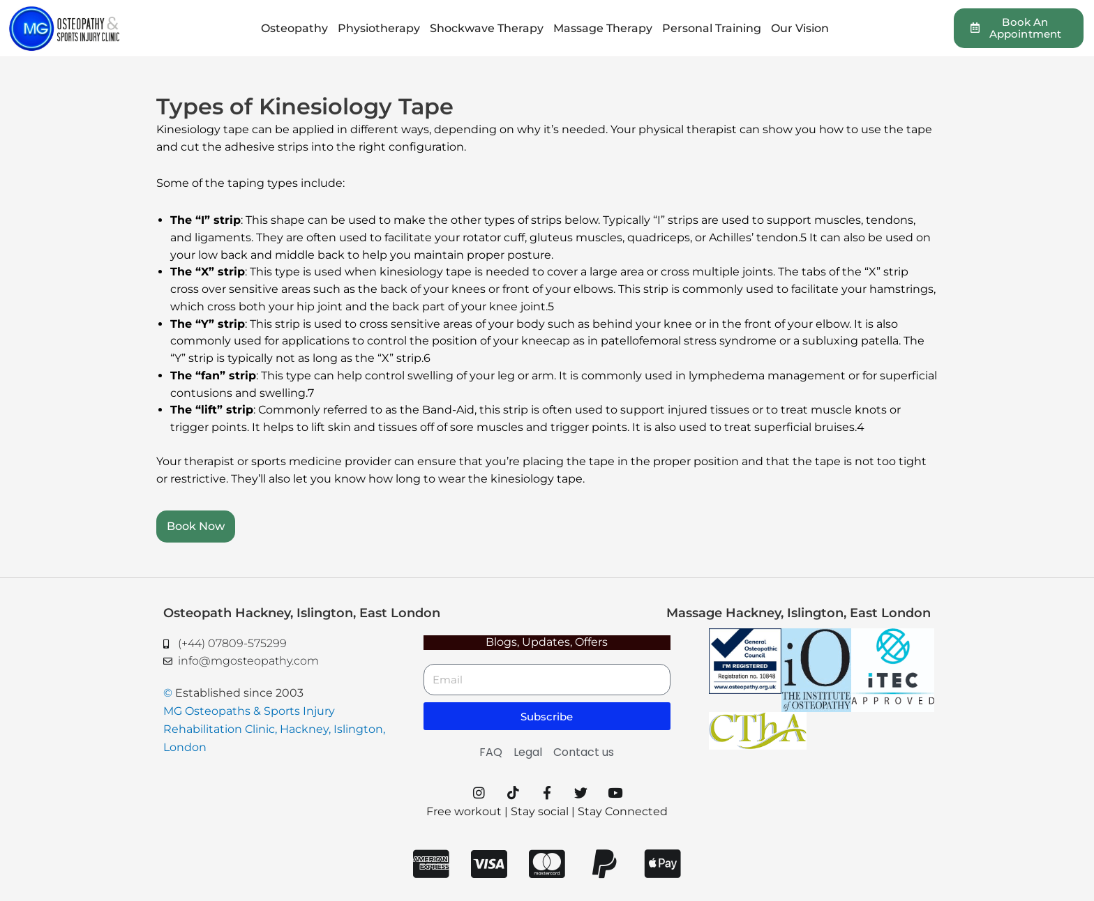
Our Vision (800, 28)
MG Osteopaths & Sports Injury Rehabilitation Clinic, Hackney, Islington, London (274, 729)
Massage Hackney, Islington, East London (798, 613)
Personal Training (711, 28)
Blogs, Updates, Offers (547, 642)
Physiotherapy (379, 28)
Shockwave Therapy (487, 28)
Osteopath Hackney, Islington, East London (301, 613)
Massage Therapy (602, 28)
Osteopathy (294, 28)
